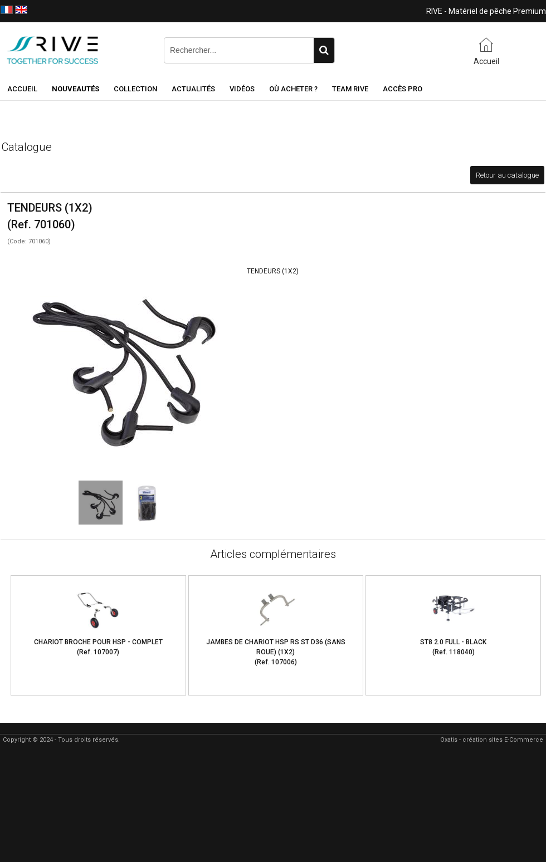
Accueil (22, 89)
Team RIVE (350, 89)
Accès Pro (402, 89)
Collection (135, 89)
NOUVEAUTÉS (75, 89)
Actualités (193, 89)
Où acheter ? (293, 89)
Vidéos (242, 89)
